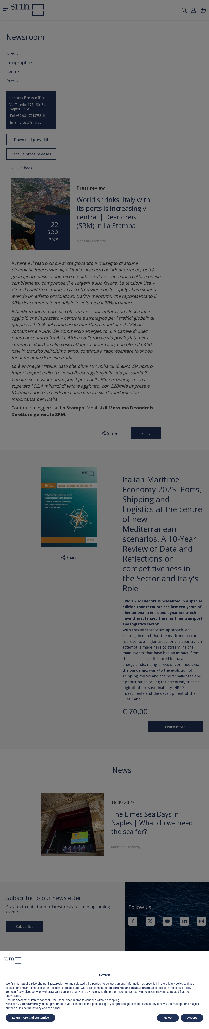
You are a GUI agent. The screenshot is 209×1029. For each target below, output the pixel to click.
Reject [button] (168, 1017)
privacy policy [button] (174, 983)
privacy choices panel (46, 1008)
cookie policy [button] (183, 987)
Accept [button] (192, 1017)
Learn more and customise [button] (30, 1017)
